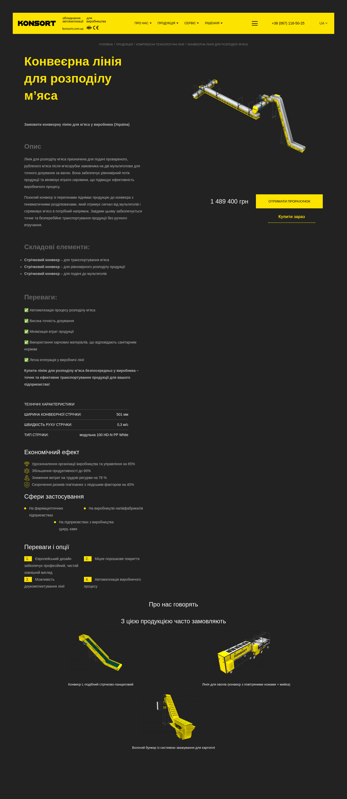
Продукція (165, 23)
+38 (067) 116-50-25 (287, 23)
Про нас (140, 23)
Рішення (211, 23)
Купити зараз (291, 216)
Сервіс (189, 23)
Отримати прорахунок (289, 201)
